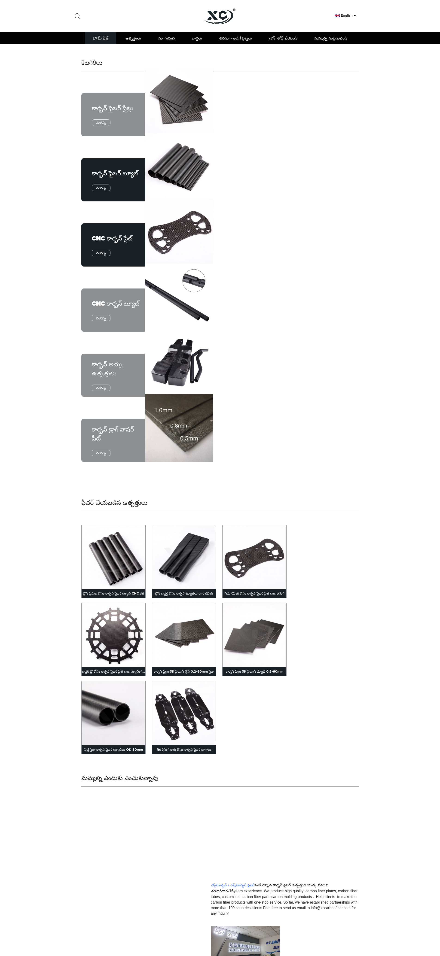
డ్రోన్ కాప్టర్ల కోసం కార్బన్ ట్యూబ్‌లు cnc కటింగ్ (184, 593)
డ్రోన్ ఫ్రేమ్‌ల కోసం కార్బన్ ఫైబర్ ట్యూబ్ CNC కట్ (113, 593)
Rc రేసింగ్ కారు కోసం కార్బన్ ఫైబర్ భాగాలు (184, 749)
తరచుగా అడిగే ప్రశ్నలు (235, 38)
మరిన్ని (101, 123)
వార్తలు (197, 38)
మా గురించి (166, 38)
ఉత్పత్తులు (133, 38)
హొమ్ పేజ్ (100, 38)
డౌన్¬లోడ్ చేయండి (283, 38)
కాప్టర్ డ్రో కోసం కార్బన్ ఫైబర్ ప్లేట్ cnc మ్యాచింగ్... (113, 671)
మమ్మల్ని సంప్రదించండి (330, 38)
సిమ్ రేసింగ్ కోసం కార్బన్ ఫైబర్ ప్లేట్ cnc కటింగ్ (254, 593)
